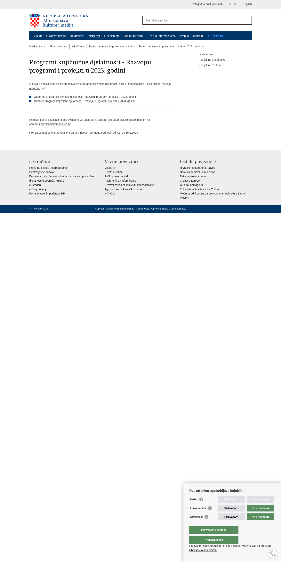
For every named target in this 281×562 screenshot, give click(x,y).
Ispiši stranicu (204, 54)
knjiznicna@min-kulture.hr (55, 124)
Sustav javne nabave (42, 172)
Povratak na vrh (41, 208)
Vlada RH (110, 167)
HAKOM (110, 193)
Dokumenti (77, 36)
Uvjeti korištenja (152, 208)
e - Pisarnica (215, 36)
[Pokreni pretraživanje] (247, 20)
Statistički (196, 524)
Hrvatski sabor (113, 172)
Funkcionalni (198, 516)
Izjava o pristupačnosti (173, 208)
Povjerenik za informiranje (120, 180)
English (247, 4)
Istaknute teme (133, 36)
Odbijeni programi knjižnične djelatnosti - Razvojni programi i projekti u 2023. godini (84, 101)
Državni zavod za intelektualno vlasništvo (129, 184)
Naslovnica (36, 46)
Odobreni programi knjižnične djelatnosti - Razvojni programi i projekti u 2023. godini (85, 96)
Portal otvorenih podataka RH (47, 193)
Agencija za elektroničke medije (124, 189)
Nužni (193, 507)
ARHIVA (77, 46)
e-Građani (35, 184)
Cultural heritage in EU (193, 184)
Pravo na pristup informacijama (48, 167)
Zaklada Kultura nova (193, 176)
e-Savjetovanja (38, 189)
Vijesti (38, 36)
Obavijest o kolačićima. (203, 550)
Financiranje (111, 36)
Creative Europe (190, 180)
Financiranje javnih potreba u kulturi (110, 46)
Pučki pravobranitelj (116, 176)
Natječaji (94, 36)
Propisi (184, 36)
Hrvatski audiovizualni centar (197, 172)
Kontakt (198, 36)
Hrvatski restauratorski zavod (197, 167)
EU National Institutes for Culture (200, 189)
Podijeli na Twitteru (207, 65)
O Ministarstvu (56, 36)
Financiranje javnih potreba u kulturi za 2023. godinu (170, 46)
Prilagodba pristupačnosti (207, 4)
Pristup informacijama (162, 36)
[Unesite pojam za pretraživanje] (193, 20)
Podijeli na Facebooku (209, 60)
